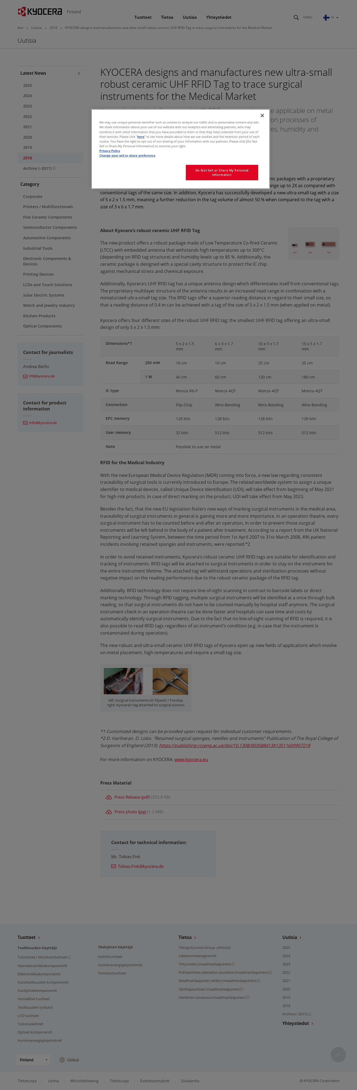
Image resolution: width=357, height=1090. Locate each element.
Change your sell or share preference (127, 155)
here (141, 137)
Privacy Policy (109, 151)
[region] (180, 149)
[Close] (262, 115)
